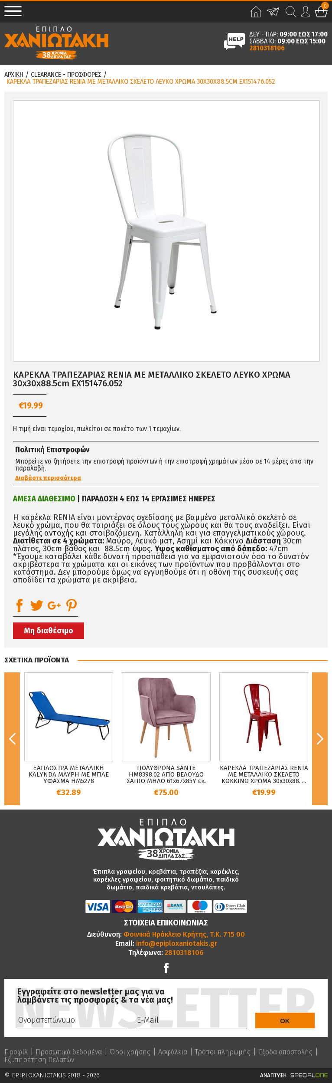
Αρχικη (13, 74)
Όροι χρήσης (130, 1052)
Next (320, 738)
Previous (12, 738)
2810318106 (267, 48)
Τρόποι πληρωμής (223, 1052)
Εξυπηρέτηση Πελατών (39, 1060)
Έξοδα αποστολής (285, 1052)
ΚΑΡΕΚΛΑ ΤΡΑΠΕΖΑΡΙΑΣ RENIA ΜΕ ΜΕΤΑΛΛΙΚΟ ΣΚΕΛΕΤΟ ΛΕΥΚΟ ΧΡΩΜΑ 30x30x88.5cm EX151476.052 (141, 81)
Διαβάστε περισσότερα (48, 478)
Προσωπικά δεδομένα (69, 1052)
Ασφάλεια (172, 1052)
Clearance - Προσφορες (66, 74)
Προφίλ (16, 1052)
